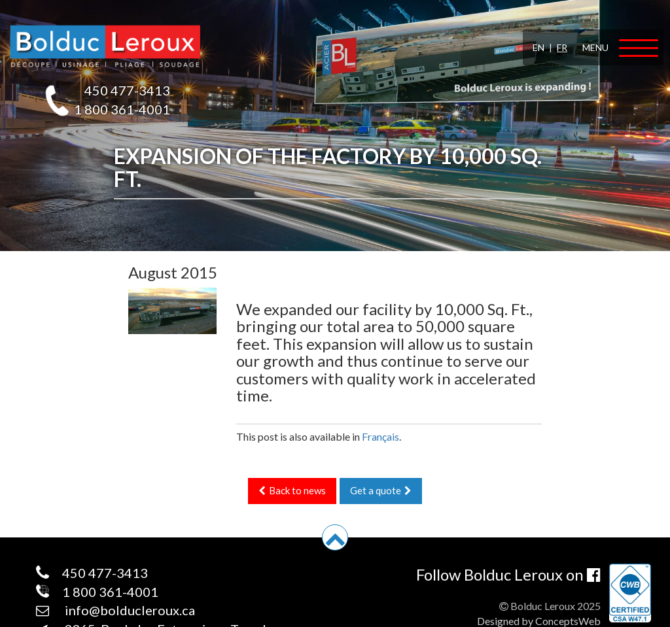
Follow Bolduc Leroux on (508, 574)
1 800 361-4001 (122, 109)
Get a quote (381, 490)
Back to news (292, 490)
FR (562, 47)
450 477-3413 (127, 90)
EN (538, 47)
